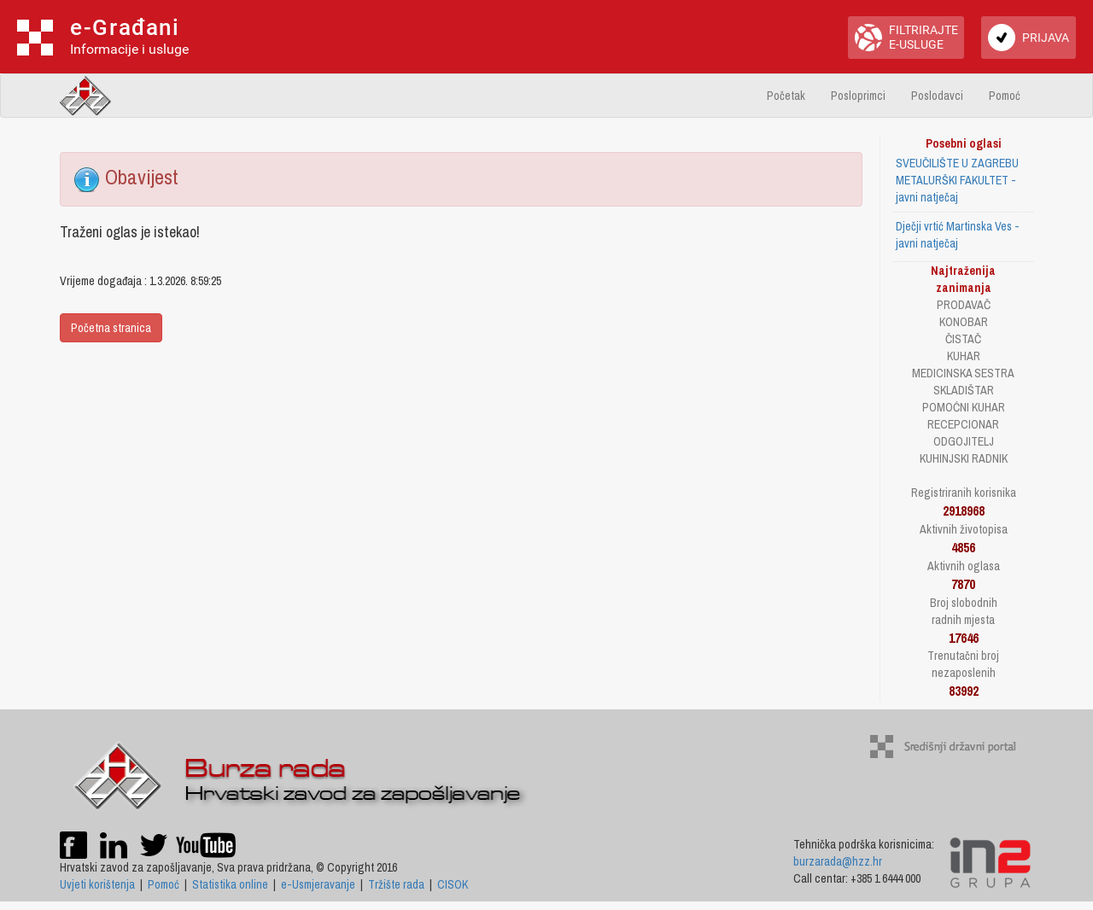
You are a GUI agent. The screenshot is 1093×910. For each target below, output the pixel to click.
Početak (786, 95)
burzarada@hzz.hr (837, 861)
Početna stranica (111, 327)
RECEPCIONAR (963, 424)
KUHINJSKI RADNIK (964, 458)
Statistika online (230, 884)
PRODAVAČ (964, 304)
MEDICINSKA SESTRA (963, 373)
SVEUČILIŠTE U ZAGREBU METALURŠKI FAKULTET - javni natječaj (957, 180)
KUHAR (963, 356)
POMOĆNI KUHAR (963, 407)
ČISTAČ (963, 339)
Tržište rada (396, 884)
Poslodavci (937, 95)
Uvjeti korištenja (97, 884)
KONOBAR (963, 322)
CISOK (452, 884)
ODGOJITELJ (963, 441)
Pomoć (1004, 95)
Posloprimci (858, 95)
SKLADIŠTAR (963, 390)
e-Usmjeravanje (318, 884)
